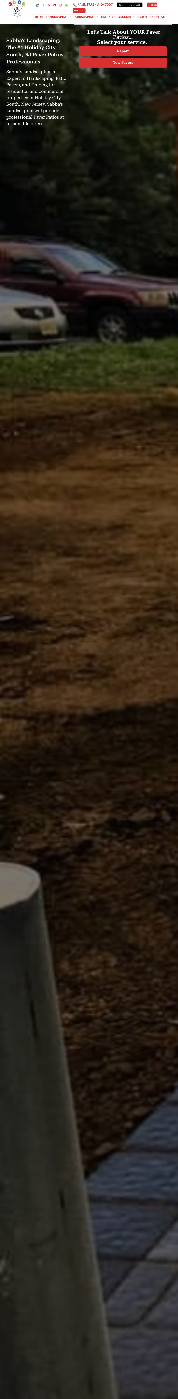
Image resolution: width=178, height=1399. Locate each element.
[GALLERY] (127, 16)
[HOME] (40, 16)
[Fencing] (108, 16)
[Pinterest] (49, 5)
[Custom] (66, 5)
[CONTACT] (160, 16)
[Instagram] (60, 5)
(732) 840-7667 (100, 4)
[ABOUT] (144, 16)
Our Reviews (129, 5)
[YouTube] (54, 5)
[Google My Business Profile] (37, 5)
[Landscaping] (59, 16)
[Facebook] (43, 5)
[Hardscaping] (85, 16)
